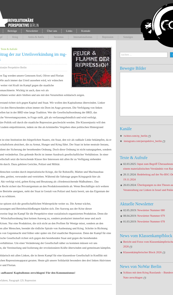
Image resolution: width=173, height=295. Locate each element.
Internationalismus (82, 36)
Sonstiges (128, 36)
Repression (107, 36)
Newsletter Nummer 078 (151, 221)
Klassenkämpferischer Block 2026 (142, 252)
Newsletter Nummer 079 (151, 215)
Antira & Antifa (36, 36)
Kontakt (85, 30)
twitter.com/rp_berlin (135, 135)
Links (69, 30)
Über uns (52, 30)
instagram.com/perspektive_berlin (143, 141)
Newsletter (32, 30)
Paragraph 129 (16, 280)
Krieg (15, 36)
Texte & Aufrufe (9, 49)
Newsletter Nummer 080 (151, 210)
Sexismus (58, 36)
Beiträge (12, 30)
